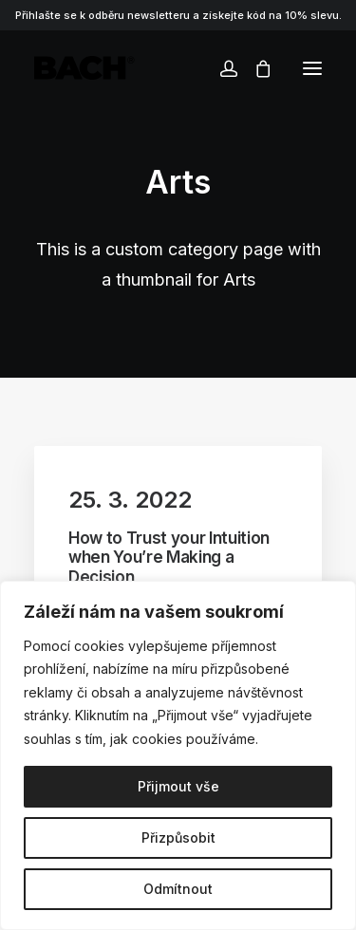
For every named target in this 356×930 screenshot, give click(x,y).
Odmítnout (178, 889)
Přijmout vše (178, 786)
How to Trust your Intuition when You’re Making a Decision (169, 557)
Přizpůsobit (178, 837)
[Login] (220, 68)
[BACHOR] (84, 68)
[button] (312, 67)
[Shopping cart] (254, 68)
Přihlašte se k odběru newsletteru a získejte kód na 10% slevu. (178, 15)
